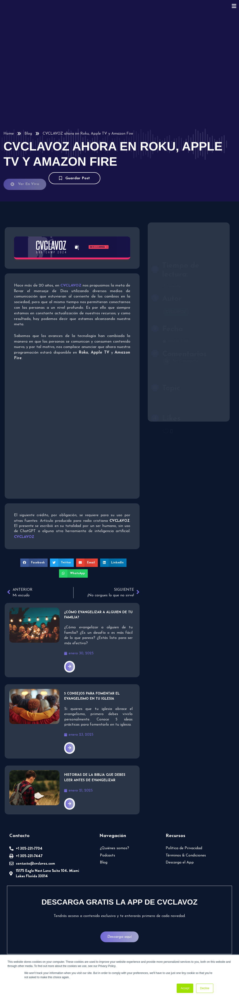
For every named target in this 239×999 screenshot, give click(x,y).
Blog (28, 134)
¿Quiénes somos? (114, 846)
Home (9, 134)
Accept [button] (185, 988)
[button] (35, 562)
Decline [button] (204, 988)
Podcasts (107, 854)
